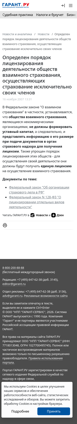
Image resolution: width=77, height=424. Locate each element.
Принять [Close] (54, 411)
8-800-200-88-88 (13, 268)
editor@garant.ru (14, 284)
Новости (39, 215)
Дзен (57, 215)
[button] (63, 5)
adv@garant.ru (12, 296)
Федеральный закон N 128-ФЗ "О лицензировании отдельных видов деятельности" (36, 202)
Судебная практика (17, 14)
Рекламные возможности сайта (46, 296)
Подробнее (20, 411)
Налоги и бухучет (50, 14)
